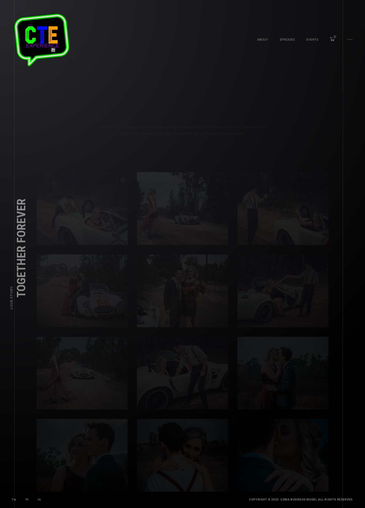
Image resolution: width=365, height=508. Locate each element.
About (262, 39)
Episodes (285, 38)
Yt (25, 498)
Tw (13, 499)
